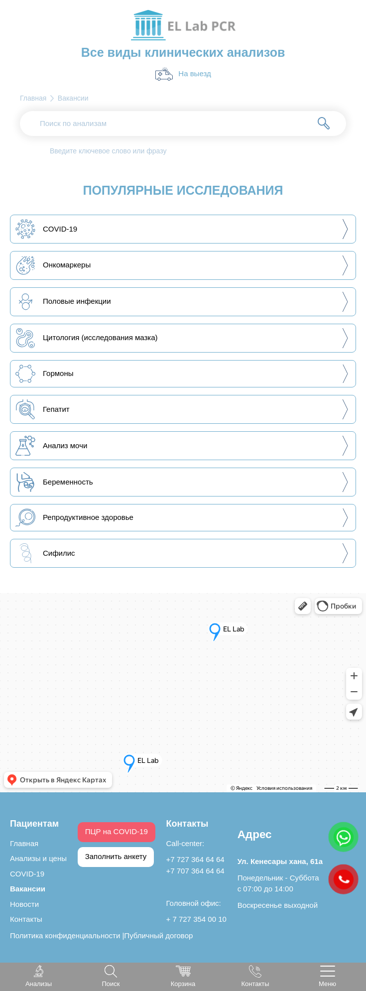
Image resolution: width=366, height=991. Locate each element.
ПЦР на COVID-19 (116, 831)
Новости (24, 904)
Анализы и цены (38, 858)
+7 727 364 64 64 (195, 859)
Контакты (26, 919)
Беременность (54, 482)
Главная (24, 843)
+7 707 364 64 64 (195, 871)
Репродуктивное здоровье (74, 517)
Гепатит (42, 409)
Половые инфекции (63, 302)
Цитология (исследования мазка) (86, 338)
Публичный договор (158, 935)
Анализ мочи (51, 446)
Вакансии (27, 888)
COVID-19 (46, 229)
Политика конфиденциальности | (67, 935)
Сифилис (45, 553)
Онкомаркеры (53, 265)
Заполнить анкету (116, 856)
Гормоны (44, 374)
